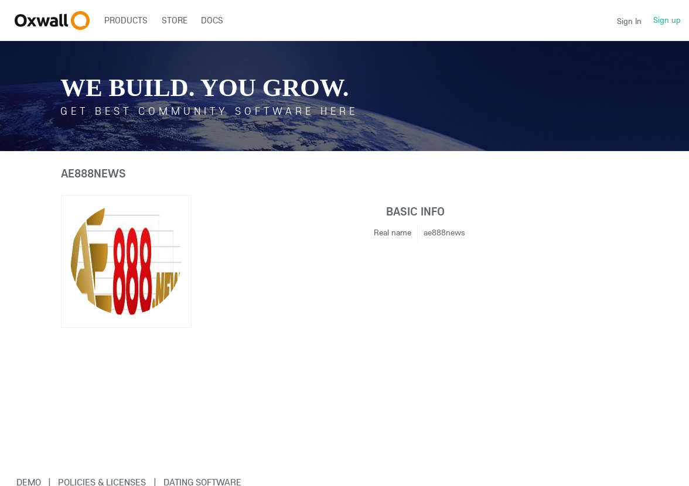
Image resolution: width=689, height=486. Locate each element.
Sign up (667, 20)
